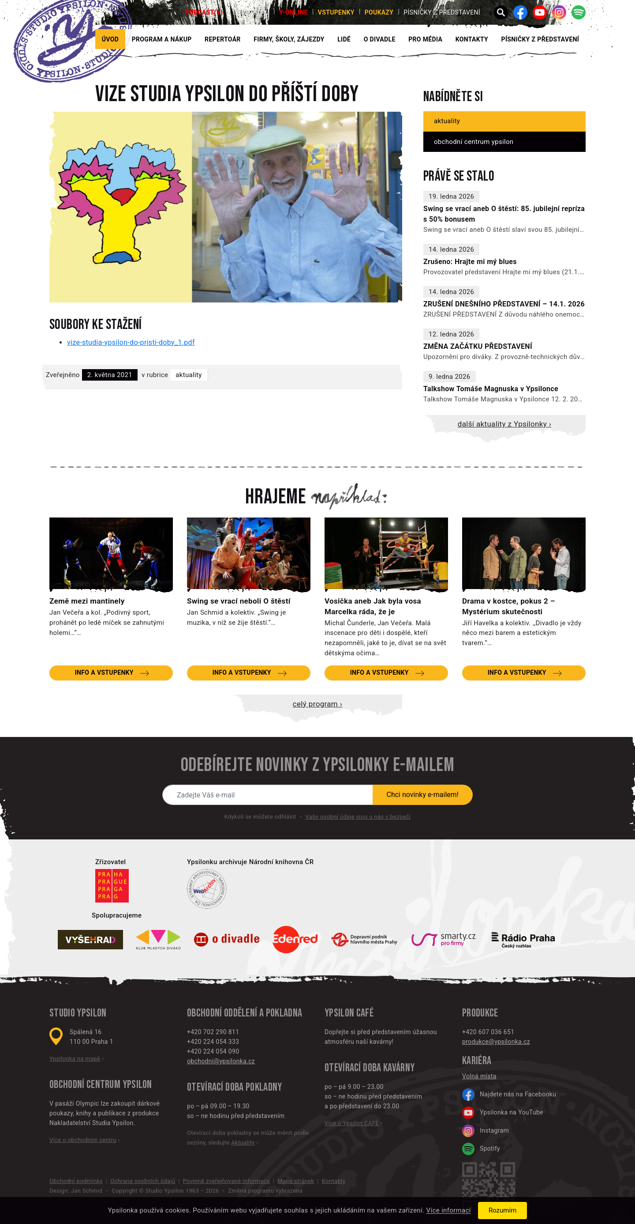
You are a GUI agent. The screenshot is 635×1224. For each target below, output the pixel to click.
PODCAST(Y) (204, 12)
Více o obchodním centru (82, 1140)
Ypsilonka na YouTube (502, 1113)
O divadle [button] (380, 39)
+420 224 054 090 (213, 1051)
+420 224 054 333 (213, 1041)
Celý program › (317, 703)
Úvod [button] (110, 39)
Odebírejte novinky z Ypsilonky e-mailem (317, 765)
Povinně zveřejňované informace (226, 1181)
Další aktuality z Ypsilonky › (504, 423)
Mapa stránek (295, 1181)
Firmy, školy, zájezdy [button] (289, 39)
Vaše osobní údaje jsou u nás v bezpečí (358, 816)
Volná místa (479, 1076)
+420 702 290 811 (213, 1031)
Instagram (485, 1131)
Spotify (481, 1149)
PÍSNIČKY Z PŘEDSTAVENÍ (540, 39)
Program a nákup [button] (162, 39)
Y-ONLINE (293, 12)
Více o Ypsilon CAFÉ (352, 1123)
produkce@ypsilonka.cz (496, 1041)
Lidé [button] (344, 39)
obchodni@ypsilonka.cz (221, 1061)
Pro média (425, 39)
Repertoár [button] (223, 39)
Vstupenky (336, 12)
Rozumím (502, 1210)
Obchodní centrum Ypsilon (473, 142)
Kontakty (472, 39)
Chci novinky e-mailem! (423, 794)
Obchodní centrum (84, 1085)
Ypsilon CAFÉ (349, 1013)
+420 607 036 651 (488, 1031)
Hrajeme (275, 497)
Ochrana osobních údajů (142, 1181)
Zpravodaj (251, 12)
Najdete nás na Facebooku (509, 1094)
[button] (501, 12)
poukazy (379, 12)
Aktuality (189, 375)
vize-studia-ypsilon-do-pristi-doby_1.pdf (131, 342)
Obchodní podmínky (76, 1181)
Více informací (448, 1211)
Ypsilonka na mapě (74, 1058)
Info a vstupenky (104, 672)
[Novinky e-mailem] (267, 795)
